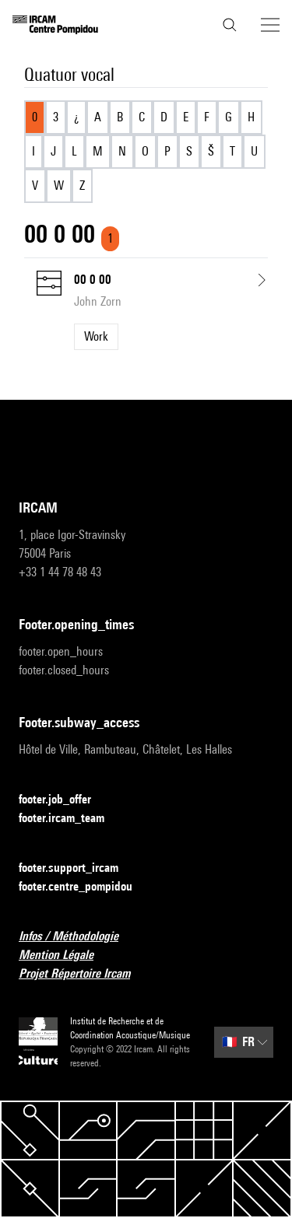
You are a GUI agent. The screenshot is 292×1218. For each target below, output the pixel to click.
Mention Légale (65, 955)
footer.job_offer (64, 800)
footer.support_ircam (78, 868)
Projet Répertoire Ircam (84, 974)
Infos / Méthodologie (78, 937)
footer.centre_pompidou (85, 887)
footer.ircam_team (71, 818)
